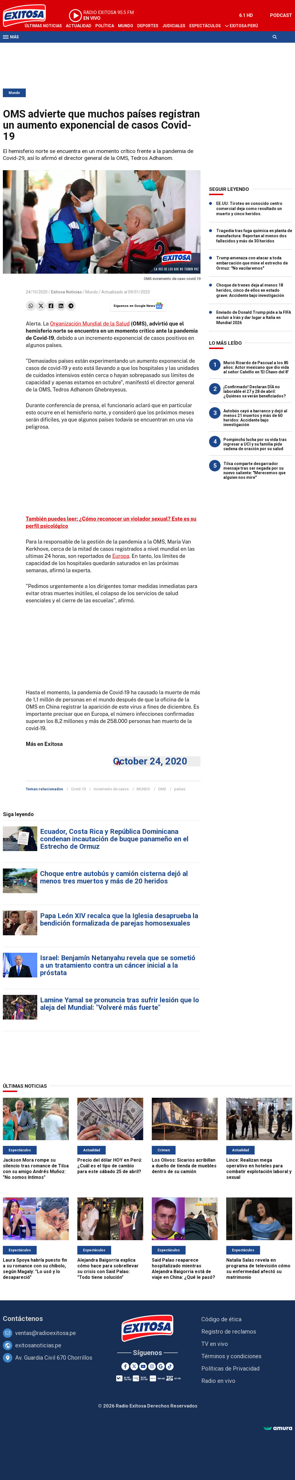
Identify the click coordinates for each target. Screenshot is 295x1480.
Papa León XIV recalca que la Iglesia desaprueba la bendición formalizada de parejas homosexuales (119, 919)
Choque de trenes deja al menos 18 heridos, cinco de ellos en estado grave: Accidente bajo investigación (250, 290)
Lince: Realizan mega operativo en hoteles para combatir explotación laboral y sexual (259, 1168)
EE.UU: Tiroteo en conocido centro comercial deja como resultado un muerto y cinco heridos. (249, 208)
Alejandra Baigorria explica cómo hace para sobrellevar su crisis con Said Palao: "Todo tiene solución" (108, 1268)
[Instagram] (152, 1366)
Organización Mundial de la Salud (89, 324)
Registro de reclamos (228, 1331)
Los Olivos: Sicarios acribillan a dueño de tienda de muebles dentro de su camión (184, 1165)
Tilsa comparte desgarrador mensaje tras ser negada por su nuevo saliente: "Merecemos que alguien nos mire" (254, 470)
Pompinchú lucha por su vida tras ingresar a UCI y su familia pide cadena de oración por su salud (255, 444)
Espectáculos (205, 25)
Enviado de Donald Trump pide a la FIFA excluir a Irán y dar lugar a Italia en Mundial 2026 (253, 317)
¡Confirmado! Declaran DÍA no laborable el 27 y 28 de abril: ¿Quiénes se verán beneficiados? (254, 391)
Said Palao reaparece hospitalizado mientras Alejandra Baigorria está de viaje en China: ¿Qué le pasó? (183, 1268)
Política (104, 25)
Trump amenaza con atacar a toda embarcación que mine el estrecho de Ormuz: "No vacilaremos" (252, 263)
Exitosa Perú (244, 25)
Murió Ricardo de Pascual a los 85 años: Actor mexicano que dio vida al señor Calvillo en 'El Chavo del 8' (256, 367)
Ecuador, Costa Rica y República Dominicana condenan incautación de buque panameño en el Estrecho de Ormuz (114, 839)
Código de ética (221, 1319)
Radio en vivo (218, 1380)
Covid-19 (78, 789)
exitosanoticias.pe (38, 1345)
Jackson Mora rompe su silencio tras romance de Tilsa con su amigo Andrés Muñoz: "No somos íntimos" (36, 1168)
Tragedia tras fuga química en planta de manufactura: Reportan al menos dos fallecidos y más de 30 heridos (254, 235)
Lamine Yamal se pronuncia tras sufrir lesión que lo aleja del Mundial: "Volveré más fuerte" (119, 1004)
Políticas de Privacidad (230, 1368)
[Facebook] (125, 1366)
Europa (120, 556)
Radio (58, 48)
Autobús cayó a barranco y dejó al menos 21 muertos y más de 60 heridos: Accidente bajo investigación (255, 418)
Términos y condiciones (231, 1356)
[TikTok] (170, 1366)
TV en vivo (214, 1343)
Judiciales (173, 25)
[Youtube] (143, 1366)
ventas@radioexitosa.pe (45, 1333)
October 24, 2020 (150, 761)
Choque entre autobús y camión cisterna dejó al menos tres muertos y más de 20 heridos (114, 877)
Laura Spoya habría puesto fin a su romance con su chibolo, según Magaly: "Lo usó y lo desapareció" (35, 1268)
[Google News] (161, 1366)
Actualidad (78, 25)
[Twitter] (134, 1366)
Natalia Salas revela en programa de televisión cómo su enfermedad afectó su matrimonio (258, 1268)
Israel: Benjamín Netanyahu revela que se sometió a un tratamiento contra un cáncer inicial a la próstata (117, 965)
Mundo (125, 25)
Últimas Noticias (43, 25)
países (179, 789)
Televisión (36, 48)
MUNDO (143, 789)
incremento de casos (111, 789)
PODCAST (281, 15)
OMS (162, 789)
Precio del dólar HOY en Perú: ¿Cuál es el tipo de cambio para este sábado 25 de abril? (109, 1165)
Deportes (147, 25)
